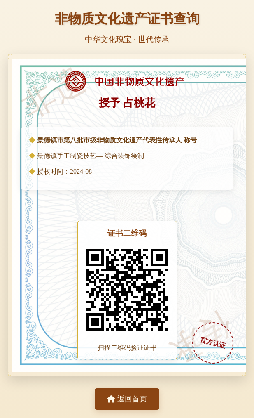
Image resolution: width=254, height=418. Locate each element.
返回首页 (127, 399)
